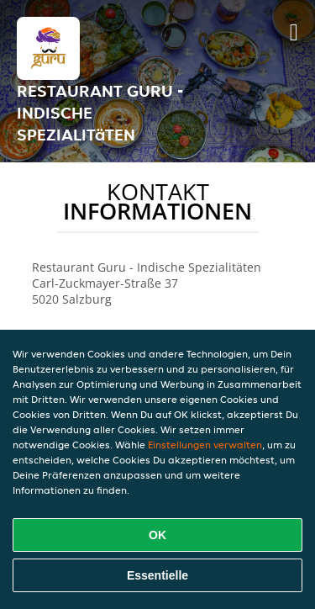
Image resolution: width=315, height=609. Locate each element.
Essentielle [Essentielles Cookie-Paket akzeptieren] (157, 575)
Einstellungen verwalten (205, 444)
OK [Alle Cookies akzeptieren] (157, 535)
